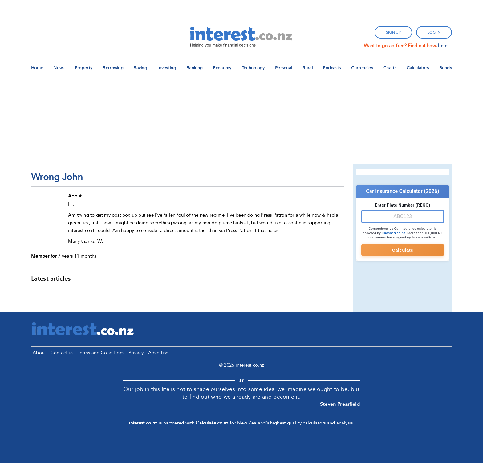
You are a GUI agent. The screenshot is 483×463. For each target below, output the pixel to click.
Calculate (402, 250)
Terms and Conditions (101, 353)
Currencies (362, 68)
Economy (222, 68)
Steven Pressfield (340, 404)
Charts (389, 68)
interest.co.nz (143, 423)
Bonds (445, 68)
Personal (283, 68)
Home (37, 68)
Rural (307, 68)
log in (434, 32)
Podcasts (332, 68)
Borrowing (113, 68)
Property (83, 68)
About (39, 353)
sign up (393, 32)
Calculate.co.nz (212, 423)
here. (443, 46)
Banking (194, 68)
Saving (140, 68)
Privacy (136, 353)
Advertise (158, 353)
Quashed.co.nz (393, 233)
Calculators (418, 68)
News (58, 68)
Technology (253, 68)
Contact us (62, 353)
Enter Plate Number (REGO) (402, 205)
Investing (166, 68)
